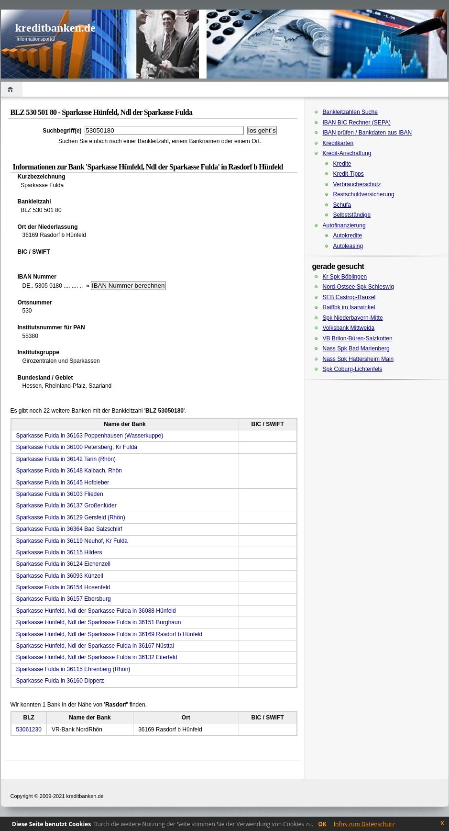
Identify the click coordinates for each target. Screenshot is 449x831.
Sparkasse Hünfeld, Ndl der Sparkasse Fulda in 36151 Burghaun (98, 622)
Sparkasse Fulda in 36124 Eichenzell (63, 564)
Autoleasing (348, 246)
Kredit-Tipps (348, 173)
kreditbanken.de (55, 28)
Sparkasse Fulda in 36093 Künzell (59, 576)
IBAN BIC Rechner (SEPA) (357, 122)
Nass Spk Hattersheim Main (358, 359)
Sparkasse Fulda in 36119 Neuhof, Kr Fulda (72, 541)
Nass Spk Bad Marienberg (356, 348)
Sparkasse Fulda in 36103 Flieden (59, 494)
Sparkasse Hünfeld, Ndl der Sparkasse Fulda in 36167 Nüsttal (95, 645)
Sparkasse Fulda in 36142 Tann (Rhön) (66, 459)
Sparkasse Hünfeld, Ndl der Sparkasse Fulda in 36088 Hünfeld (96, 610)
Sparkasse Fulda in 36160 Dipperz (60, 680)
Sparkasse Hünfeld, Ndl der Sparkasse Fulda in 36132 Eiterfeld (96, 657)
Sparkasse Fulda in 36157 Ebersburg (63, 598)
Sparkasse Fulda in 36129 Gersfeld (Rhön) (70, 517)
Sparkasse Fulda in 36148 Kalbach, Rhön (69, 470)
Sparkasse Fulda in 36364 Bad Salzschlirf (69, 529)
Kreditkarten (338, 143)
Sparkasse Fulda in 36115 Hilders (59, 552)
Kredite (342, 163)
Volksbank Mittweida (349, 328)
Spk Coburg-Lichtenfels (353, 369)
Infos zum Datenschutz (364, 824)
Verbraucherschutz (357, 184)
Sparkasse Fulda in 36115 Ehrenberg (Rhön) (73, 669)
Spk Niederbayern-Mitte (353, 317)
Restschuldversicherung (363, 194)
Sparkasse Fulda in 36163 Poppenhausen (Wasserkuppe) (90, 435)
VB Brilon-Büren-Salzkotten (358, 338)
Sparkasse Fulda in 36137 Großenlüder (66, 505)
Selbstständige (352, 215)
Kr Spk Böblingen (345, 276)
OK (322, 824)
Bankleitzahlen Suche (350, 112)
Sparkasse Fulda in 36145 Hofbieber (63, 482)
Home (11, 89)
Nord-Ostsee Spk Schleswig (358, 286)
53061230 (29, 729)
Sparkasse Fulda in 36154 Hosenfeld (63, 587)
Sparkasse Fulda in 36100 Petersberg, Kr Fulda (76, 447)
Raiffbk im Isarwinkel (349, 307)
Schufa (342, 205)
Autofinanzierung (344, 225)
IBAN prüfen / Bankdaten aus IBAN (367, 132)
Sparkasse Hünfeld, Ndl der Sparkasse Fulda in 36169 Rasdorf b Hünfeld (109, 634)
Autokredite (347, 235)
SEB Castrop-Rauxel (349, 297)
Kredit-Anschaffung (347, 153)
